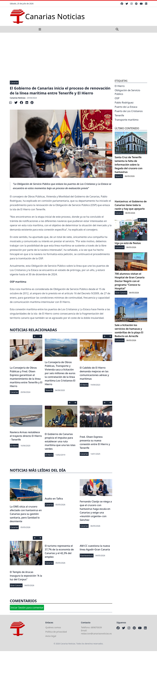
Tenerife (49, 390)
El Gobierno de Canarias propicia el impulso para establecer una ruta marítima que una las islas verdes (60, 441)
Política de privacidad (56, 631)
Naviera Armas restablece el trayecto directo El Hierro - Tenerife (26, 436)
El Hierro (84, 384)
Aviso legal (50, 636)
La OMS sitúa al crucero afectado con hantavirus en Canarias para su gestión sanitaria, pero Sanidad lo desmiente (26, 514)
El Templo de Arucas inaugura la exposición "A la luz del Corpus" (26, 575)
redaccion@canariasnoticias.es (96, 633)
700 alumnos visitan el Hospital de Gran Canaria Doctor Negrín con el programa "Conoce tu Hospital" (129, 281)
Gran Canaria (16, 585)
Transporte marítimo (126, 119)
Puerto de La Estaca (126, 107)
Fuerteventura (86, 555)
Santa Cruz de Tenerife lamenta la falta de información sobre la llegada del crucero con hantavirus (128, 165)
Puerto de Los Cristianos (129, 111)
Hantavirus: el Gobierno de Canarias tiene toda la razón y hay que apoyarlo (131, 205)
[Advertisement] (78, 55)
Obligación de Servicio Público (127, 92)
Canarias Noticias (17, 98)
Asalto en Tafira (54, 498)
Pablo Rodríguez (124, 102)
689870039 (96, 627)
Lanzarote (119, 247)
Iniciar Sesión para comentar (26, 607)
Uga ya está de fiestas (128, 243)
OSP (117, 98)
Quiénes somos (53, 627)
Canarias (14, 82)
